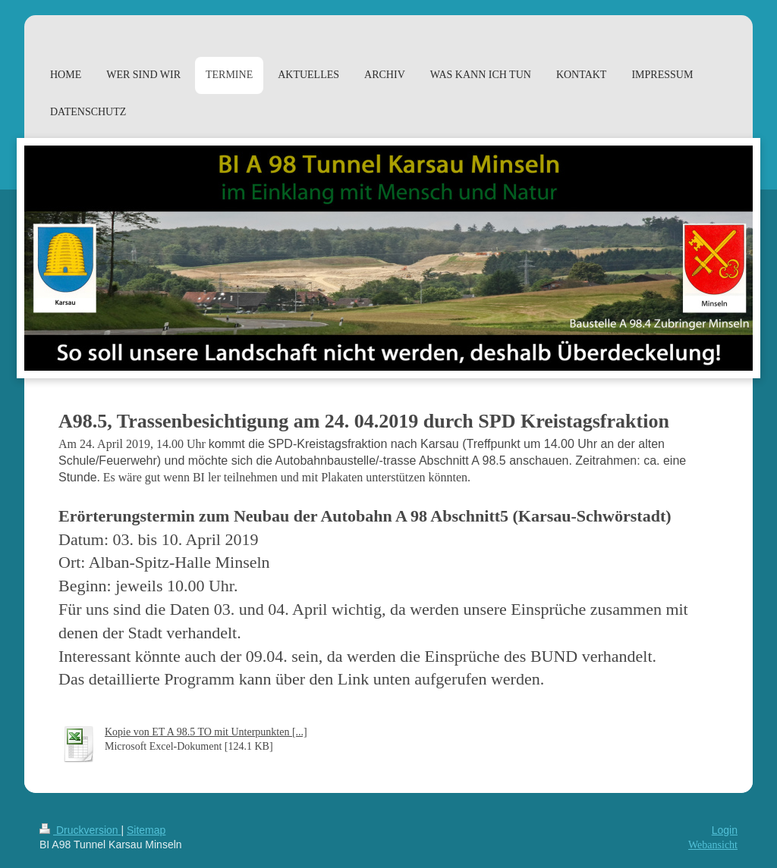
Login (725, 830)
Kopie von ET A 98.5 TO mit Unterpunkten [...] (206, 732)
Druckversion (80, 830)
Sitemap (146, 830)
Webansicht (713, 845)
